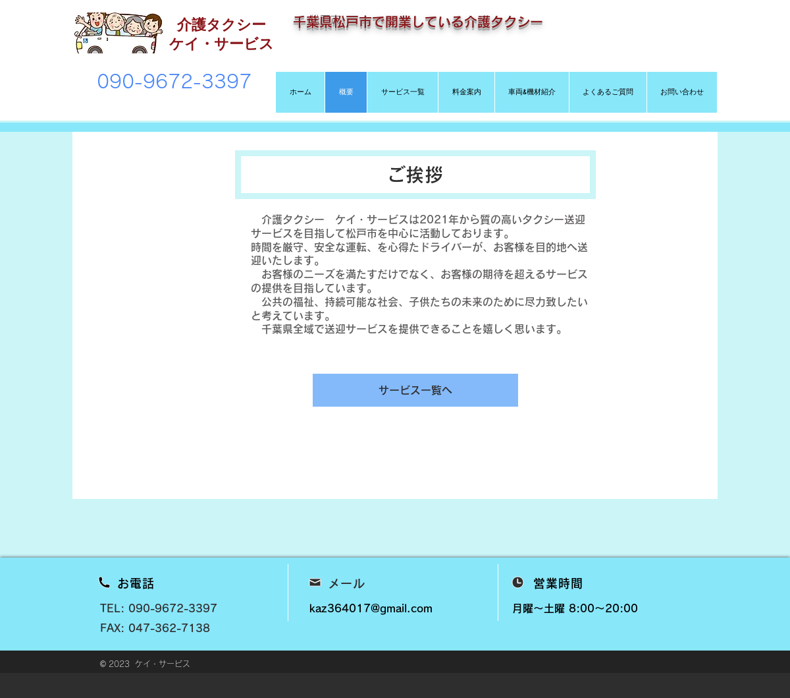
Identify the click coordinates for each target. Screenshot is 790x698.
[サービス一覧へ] (415, 390)
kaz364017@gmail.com (371, 608)
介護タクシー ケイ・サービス (221, 33)
